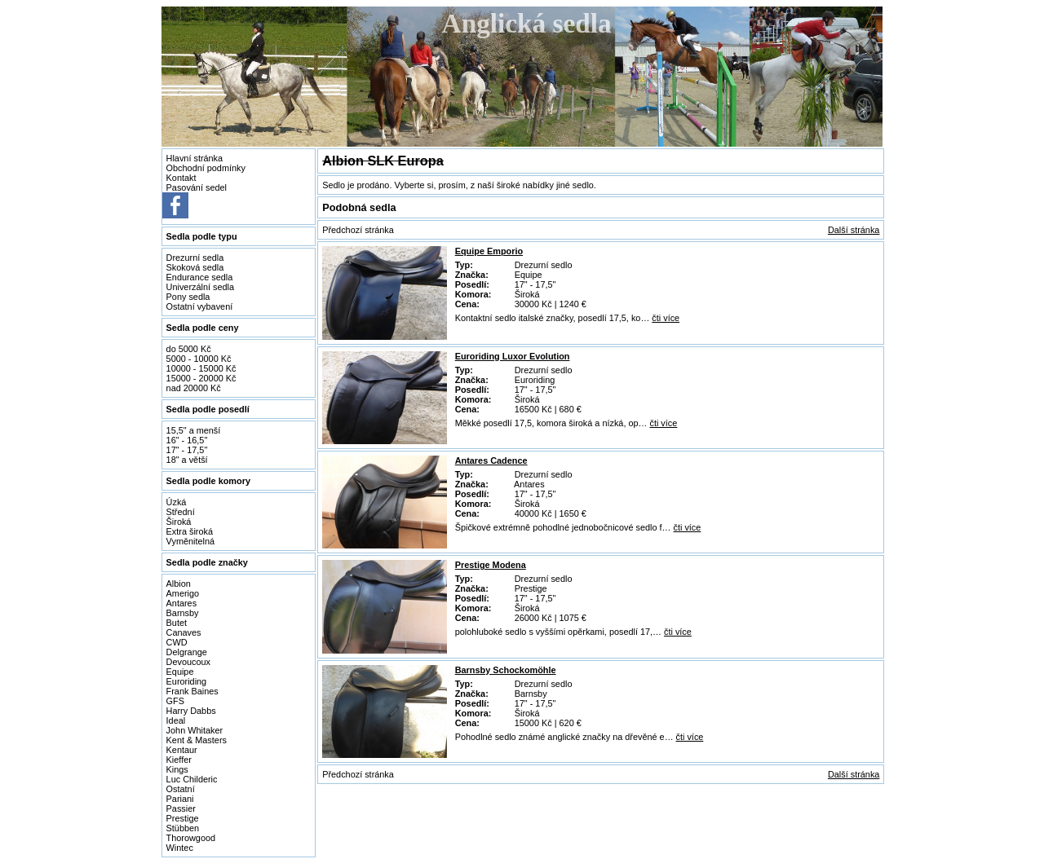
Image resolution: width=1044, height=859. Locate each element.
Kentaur (181, 750)
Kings (177, 769)
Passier (181, 808)
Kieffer (179, 759)
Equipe (180, 671)
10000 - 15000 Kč (201, 368)
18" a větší (187, 460)
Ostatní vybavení (199, 306)
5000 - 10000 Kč (199, 358)
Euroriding (186, 681)
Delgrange (186, 652)
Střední (180, 512)
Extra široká (189, 531)
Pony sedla (188, 297)
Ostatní (180, 789)
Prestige (182, 818)
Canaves (183, 632)
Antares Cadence (491, 460)
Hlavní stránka (194, 158)
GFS (175, 701)
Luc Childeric (192, 779)
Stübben (183, 828)
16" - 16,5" (187, 440)
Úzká (176, 502)
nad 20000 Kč (193, 388)
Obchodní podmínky (206, 168)
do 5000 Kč (188, 349)
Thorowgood (190, 838)
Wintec (179, 847)
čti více (665, 318)
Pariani (180, 799)
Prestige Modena (490, 565)
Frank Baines (192, 691)
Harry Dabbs (191, 711)
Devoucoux (188, 662)
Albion (178, 583)
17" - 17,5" (187, 450)
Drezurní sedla (195, 257)
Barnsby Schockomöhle (505, 670)
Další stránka (853, 230)
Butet (176, 623)
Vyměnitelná (190, 541)
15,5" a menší (193, 430)
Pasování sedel (196, 187)
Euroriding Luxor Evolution (512, 356)
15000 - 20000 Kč (201, 378)
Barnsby (182, 613)
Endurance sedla (199, 277)
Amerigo (183, 593)
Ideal (176, 720)
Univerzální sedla (200, 287)
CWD (177, 642)
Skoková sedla (195, 267)
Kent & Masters (196, 740)
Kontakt (181, 178)
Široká (179, 521)
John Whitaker (194, 730)
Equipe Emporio (489, 251)
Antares (181, 603)
